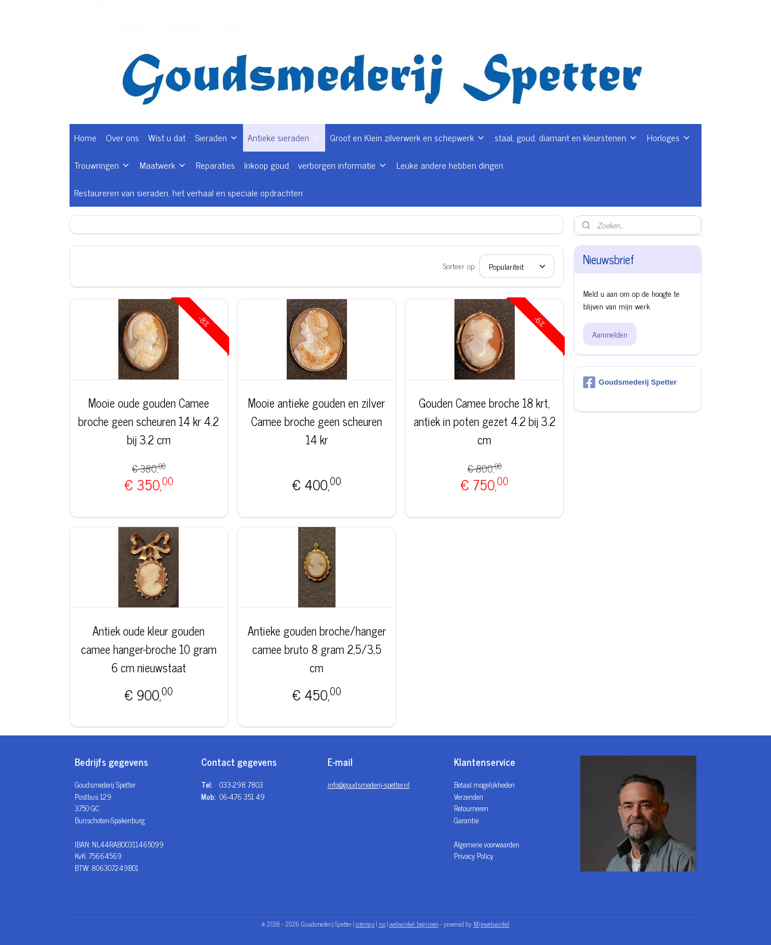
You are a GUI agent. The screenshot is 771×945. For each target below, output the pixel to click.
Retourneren (471, 808)
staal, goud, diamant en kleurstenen (566, 137)
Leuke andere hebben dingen (449, 164)
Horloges (669, 137)
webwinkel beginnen (414, 924)
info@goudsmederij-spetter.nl (368, 785)
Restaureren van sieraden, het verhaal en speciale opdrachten (188, 192)
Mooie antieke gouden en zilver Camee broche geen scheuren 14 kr (316, 421)
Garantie (466, 820)
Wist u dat (167, 137)
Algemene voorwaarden (486, 844)
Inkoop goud (266, 164)
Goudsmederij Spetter (630, 382)
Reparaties (215, 164)
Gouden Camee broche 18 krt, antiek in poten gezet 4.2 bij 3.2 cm (485, 421)
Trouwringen (102, 164)
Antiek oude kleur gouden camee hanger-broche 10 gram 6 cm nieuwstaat (149, 649)
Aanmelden (609, 333)
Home (85, 137)
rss (382, 924)
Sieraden (216, 137)
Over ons (122, 137)
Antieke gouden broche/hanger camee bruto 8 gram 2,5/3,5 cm (317, 649)
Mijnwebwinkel (491, 924)
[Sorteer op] (517, 266)
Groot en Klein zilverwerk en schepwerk (407, 137)
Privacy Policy (474, 856)
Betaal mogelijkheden (484, 785)
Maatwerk (163, 164)
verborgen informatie (342, 164)
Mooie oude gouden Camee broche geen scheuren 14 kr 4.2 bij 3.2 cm (149, 421)
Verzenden (468, 797)
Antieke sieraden (284, 137)
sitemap (365, 924)
